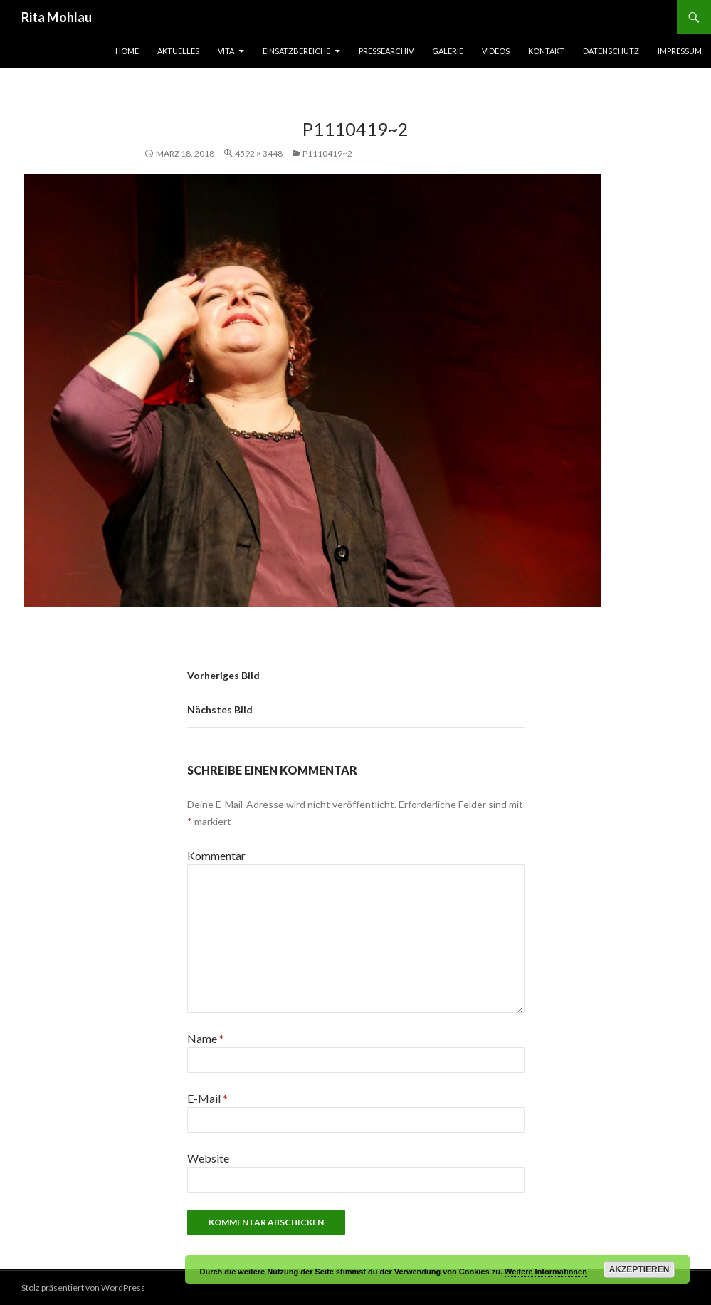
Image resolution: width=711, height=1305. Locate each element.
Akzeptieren (639, 1269)
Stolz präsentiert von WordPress (83, 1287)
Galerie (447, 51)
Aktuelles (178, 51)
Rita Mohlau (56, 17)
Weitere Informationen (546, 1271)
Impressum (680, 51)
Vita (226, 51)
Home (127, 51)
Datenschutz (611, 51)
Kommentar (216, 855)
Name (205, 1038)
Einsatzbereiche (296, 51)
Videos (496, 51)
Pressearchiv (386, 51)
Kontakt (546, 51)
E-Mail (207, 1098)
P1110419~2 (327, 153)
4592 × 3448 (259, 153)
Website (208, 1158)
